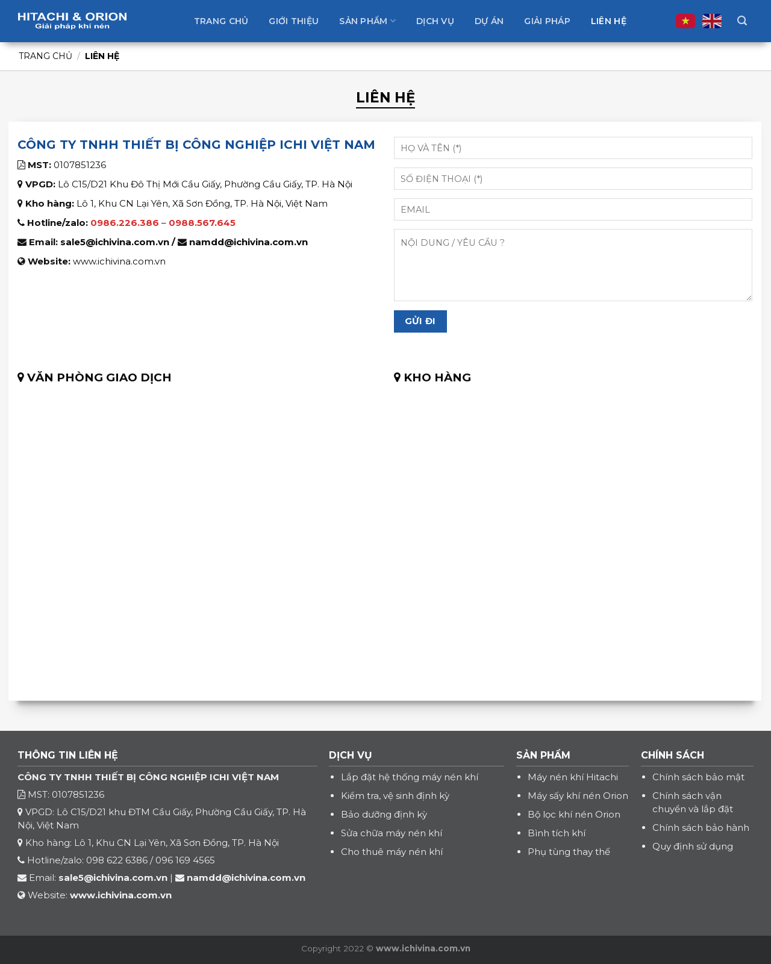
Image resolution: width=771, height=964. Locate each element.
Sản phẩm (367, 21)
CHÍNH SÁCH (672, 755)
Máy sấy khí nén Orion (578, 795)
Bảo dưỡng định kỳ (384, 814)
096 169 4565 (185, 860)
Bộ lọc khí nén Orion (574, 814)
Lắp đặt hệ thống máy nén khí (409, 777)
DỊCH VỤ (350, 755)
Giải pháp (547, 21)
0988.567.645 (202, 222)
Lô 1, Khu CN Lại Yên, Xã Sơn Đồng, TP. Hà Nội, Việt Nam (202, 203)
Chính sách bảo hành (700, 827)
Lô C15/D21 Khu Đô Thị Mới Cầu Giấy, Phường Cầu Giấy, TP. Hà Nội (205, 184)
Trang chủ (221, 21)
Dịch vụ (435, 21)
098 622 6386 (117, 860)
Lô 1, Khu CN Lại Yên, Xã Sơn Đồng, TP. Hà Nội (176, 842)
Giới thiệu (294, 21)
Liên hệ (608, 21)
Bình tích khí (556, 833)
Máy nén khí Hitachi (573, 777)
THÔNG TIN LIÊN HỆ (67, 755)
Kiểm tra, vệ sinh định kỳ (395, 795)
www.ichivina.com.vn (119, 261)
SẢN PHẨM (543, 755)
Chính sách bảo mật (698, 777)
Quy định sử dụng (692, 846)
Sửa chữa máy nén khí (391, 833)
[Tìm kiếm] (742, 21)
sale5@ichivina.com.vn (114, 242)
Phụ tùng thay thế (569, 851)
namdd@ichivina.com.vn (248, 242)
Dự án (489, 21)
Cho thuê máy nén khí (392, 851)
